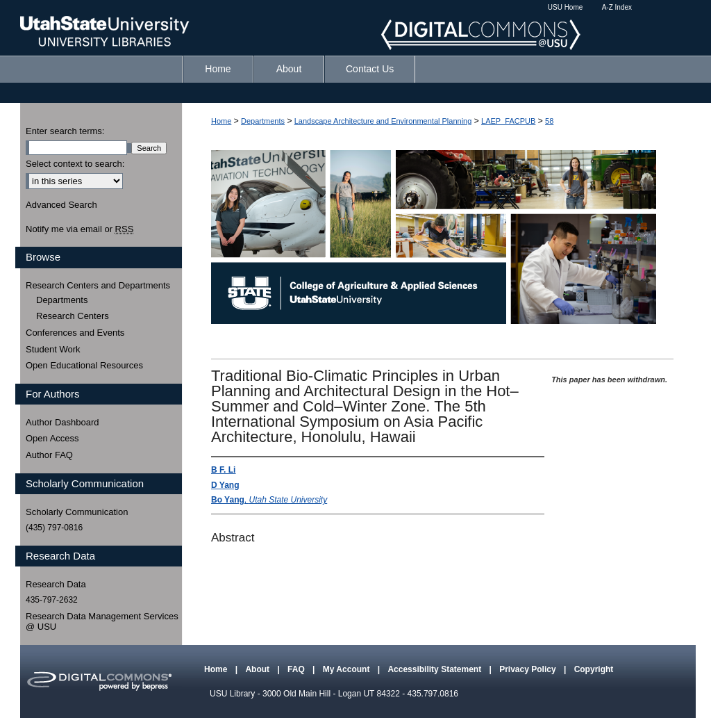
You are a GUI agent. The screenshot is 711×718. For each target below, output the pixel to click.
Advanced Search (61, 204)
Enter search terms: (65, 131)
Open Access (52, 438)
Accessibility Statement (435, 669)
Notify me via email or (79, 229)
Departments (263, 121)
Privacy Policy (528, 669)
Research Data (56, 584)
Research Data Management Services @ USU (102, 622)
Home (221, 121)
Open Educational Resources (84, 365)
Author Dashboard (62, 422)
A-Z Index (617, 7)
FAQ (297, 669)
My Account (347, 669)
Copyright (594, 669)
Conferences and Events (75, 332)
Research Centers (72, 316)
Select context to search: (75, 163)
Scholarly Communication (77, 512)
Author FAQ (49, 455)
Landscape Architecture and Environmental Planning (383, 121)
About (258, 669)
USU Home (565, 7)
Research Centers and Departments (98, 285)
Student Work (53, 349)
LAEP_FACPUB (508, 121)
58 (549, 121)
